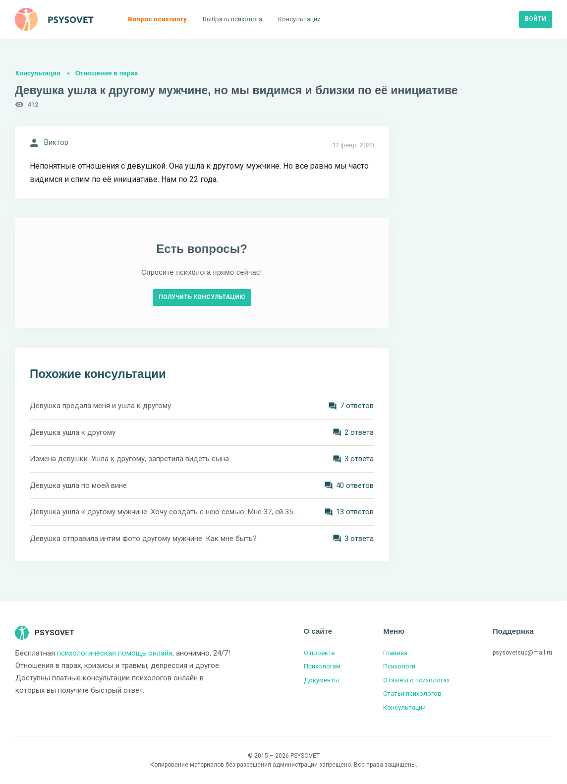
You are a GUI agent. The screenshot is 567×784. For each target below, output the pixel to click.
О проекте (319, 653)
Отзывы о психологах (416, 680)
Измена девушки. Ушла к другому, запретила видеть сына (129, 458)
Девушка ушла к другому (72, 432)
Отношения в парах (106, 73)
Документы (321, 680)
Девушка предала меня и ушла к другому (100, 405)
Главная (395, 653)
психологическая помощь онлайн (114, 653)
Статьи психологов (412, 693)
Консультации (37, 73)
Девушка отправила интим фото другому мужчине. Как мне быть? (143, 538)
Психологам (322, 666)
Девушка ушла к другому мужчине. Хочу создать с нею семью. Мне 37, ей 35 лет (164, 511)
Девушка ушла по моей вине (78, 485)
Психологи (399, 666)
